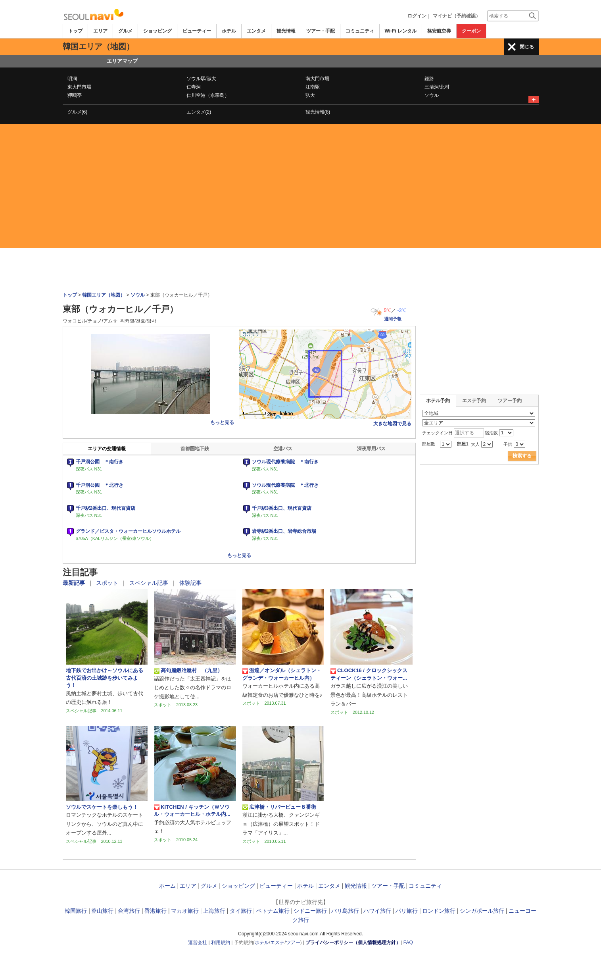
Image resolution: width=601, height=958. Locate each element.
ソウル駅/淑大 (201, 78)
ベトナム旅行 (273, 911)
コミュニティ (360, 31)
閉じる (527, 47)
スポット (108, 583)
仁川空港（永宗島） (207, 95)
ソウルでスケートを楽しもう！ (102, 807)
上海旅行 (214, 911)
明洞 (72, 78)
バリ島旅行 (345, 911)
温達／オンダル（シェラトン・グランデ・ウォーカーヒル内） (281, 673)
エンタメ (256, 31)
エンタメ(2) (198, 112)
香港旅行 (155, 911)
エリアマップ (122, 61)
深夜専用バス (371, 448)
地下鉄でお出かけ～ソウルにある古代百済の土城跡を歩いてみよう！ (104, 677)
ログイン (416, 16)
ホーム (167, 886)
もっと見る (222, 422)
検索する (522, 456)
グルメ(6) (77, 112)
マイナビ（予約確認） (456, 16)
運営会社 (197, 942)
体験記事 (190, 583)
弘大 (310, 95)
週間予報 (392, 318)
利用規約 (220, 942)
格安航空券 (439, 31)
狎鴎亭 (74, 95)
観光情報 (286, 31)
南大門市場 (317, 78)
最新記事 (74, 583)
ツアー (293, 942)
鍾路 (429, 78)
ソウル (431, 95)
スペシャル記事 (149, 583)
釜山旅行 (102, 911)
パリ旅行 (407, 911)
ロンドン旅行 (438, 911)
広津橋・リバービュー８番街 (279, 807)
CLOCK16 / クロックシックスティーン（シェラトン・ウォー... (368, 673)
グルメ (125, 31)
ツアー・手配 (320, 31)
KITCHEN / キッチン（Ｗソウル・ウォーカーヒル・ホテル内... (192, 810)
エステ (277, 942)
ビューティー (196, 31)
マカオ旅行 (185, 911)
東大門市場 (79, 87)
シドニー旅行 (310, 911)
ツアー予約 (510, 400)
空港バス (282, 448)
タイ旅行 (241, 911)
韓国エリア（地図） (103, 295)
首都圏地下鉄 (194, 448)
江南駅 (312, 87)
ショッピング (157, 31)
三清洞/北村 (436, 87)
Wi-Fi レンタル (401, 31)
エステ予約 (474, 400)
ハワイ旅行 (377, 911)
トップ (75, 31)
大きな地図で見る (392, 423)
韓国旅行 (76, 911)
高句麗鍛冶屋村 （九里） (188, 670)
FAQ (408, 942)
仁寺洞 (193, 87)
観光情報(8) (317, 112)
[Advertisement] (301, 185)
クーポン (471, 31)
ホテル (229, 31)
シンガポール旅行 (482, 911)
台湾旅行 (129, 911)
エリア (100, 31)
